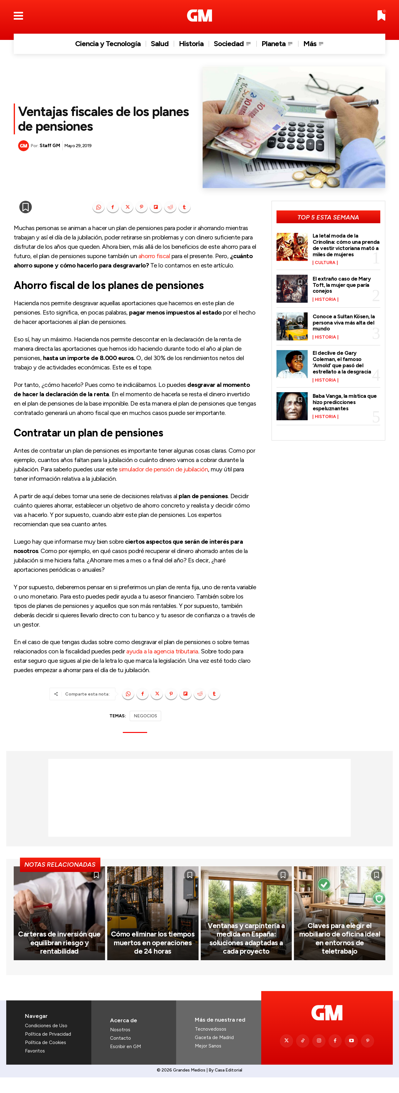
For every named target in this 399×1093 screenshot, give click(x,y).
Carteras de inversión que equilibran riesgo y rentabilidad (59, 958)
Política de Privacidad (48, 1049)
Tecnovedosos (210, 1044)
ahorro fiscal (154, 256)
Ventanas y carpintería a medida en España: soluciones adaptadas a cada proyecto (246, 954)
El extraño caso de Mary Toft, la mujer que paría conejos (342, 285)
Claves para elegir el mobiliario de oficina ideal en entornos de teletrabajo (339, 958)
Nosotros (120, 1045)
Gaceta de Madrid (214, 1053)
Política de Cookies (45, 1058)
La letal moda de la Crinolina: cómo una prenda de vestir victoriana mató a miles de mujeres (346, 245)
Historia (325, 299)
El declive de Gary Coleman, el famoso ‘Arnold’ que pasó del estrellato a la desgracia (342, 362)
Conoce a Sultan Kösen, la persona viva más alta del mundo (344, 322)
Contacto (120, 1054)
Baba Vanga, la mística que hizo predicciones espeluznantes (345, 402)
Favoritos (35, 1066)
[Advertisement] (199, 798)
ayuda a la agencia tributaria (162, 651)
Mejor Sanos (208, 1061)
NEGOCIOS (145, 716)
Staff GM (50, 145)
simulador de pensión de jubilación (163, 469)
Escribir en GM (125, 1062)
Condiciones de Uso (46, 1041)
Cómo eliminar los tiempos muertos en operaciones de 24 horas (153, 958)
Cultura (325, 263)
